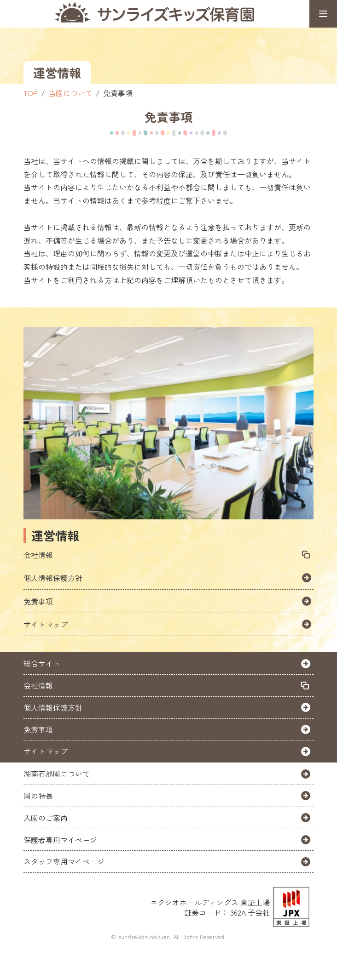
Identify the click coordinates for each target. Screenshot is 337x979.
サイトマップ (45, 624)
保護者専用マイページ (60, 839)
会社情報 (38, 554)
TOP (30, 92)
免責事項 (38, 601)
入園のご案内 (45, 817)
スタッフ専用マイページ (64, 861)
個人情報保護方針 (52, 577)
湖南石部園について (56, 773)
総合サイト (41, 663)
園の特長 (38, 795)
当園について (70, 92)
